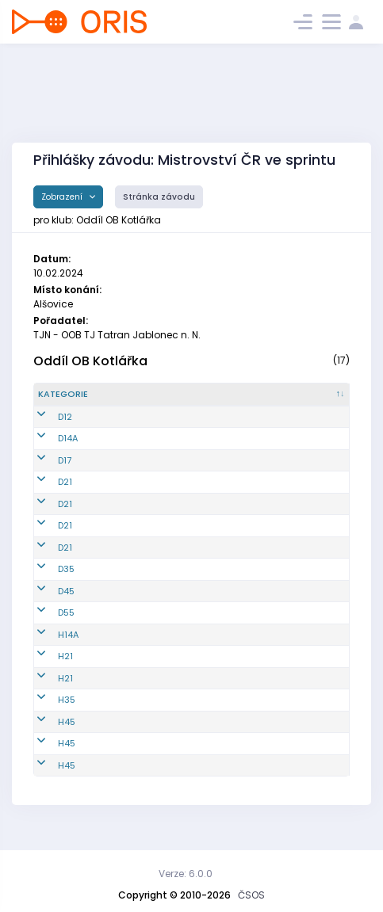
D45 (66, 603)
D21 (65, 495)
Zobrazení (63, 197)
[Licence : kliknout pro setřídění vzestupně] (316, 400)
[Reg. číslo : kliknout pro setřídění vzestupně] (143, 400)
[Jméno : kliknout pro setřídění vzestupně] (228, 400)
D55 (66, 626)
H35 (66, 713)
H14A (68, 647)
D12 (65, 429)
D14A (68, 451)
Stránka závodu (159, 197)
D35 (66, 582)
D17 (64, 473)
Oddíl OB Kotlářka (90, 361)
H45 (66, 734)
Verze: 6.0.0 (186, 873)
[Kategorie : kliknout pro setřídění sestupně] (73, 400)
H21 (65, 669)
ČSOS (251, 895)
